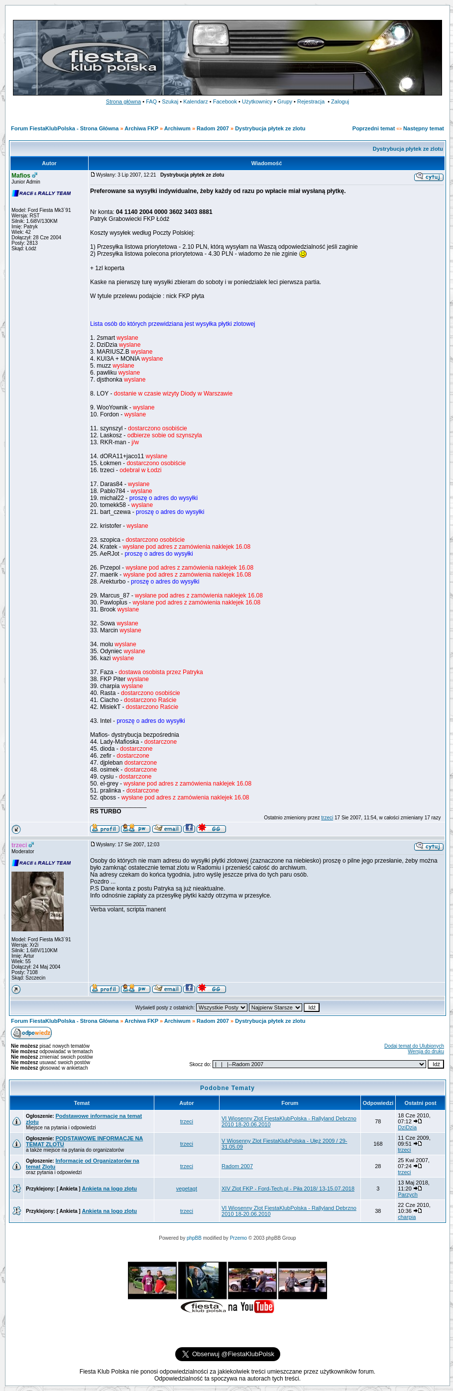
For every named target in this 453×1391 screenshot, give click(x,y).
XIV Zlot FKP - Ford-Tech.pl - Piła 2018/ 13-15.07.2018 (288, 1189)
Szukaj (170, 101)
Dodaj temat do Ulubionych (414, 1046)
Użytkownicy (257, 101)
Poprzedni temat (373, 128)
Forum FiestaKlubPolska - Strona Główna (64, 128)
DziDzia (407, 1127)
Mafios (20, 175)
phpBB (194, 1238)
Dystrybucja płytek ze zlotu (270, 128)
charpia (407, 1217)
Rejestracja (311, 101)
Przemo (238, 1238)
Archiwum (177, 128)
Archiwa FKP (141, 128)
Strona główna (123, 101)
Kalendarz (195, 101)
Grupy (284, 101)
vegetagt (186, 1189)
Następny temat (423, 128)
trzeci (327, 817)
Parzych (408, 1194)
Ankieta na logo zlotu (109, 1189)
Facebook (225, 101)
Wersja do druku (426, 1051)
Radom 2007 (213, 128)
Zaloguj (340, 101)
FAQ (151, 101)
